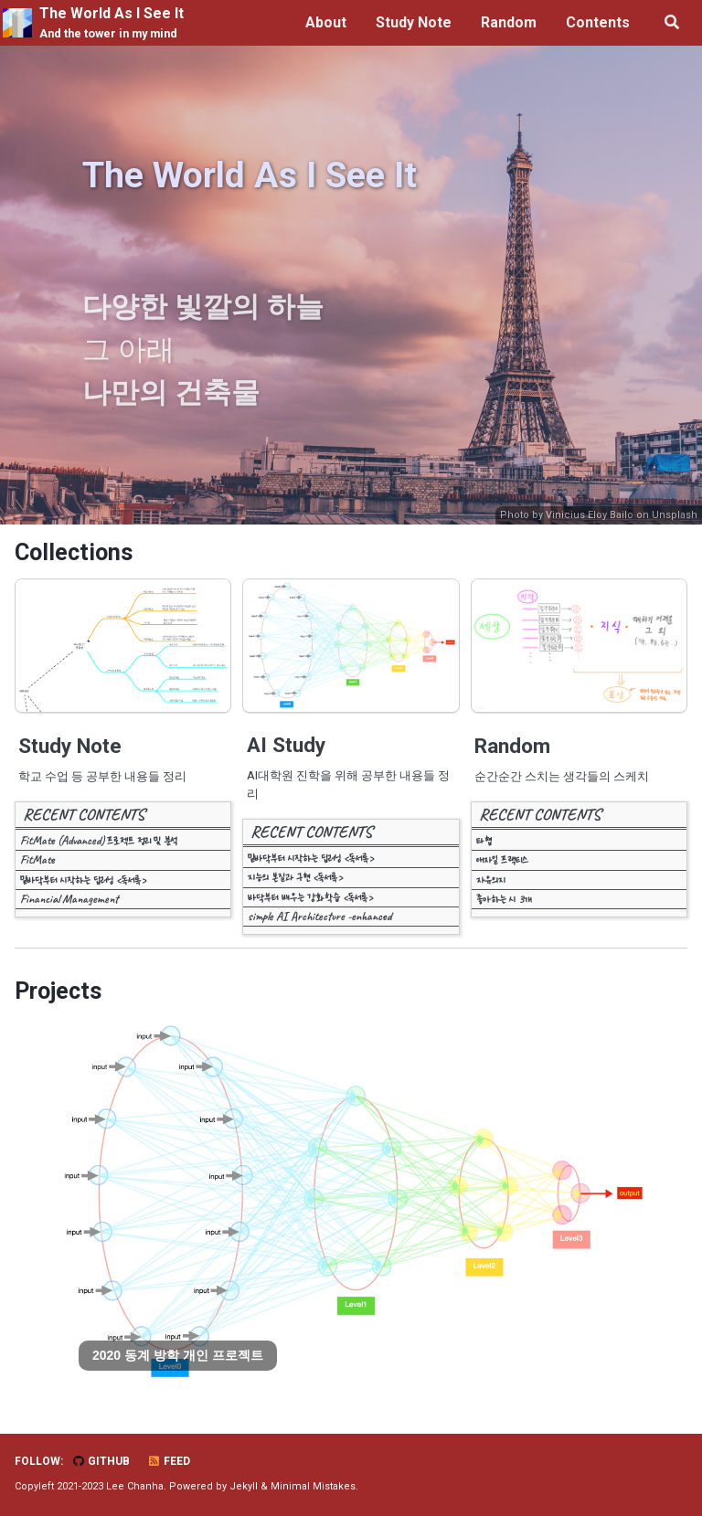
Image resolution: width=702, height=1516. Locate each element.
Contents (598, 22)
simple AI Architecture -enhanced (319, 916)
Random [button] (509, 22)
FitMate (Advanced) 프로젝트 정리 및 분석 (98, 840)
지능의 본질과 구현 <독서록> (295, 877)
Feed (168, 1461)
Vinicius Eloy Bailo (589, 515)
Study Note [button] (414, 22)
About (325, 22)
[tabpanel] (351, 1202)
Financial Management (69, 898)
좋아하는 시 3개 (504, 898)
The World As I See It (111, 23)
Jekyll (243, 1486)
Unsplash (674, 515)
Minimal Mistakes (313, 1486)
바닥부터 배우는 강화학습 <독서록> (310, 897)
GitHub (100, 1461)
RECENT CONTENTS (83, 814)
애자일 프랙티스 (502, 859)
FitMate (37, 859)
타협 (484, 840)
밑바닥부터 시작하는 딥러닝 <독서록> (83, 879)
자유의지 (490, 879)
